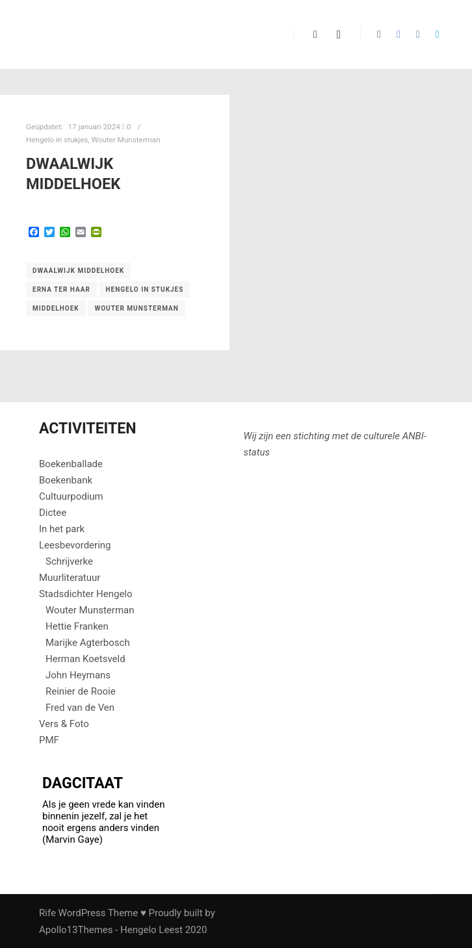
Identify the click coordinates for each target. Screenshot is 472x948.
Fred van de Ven (80, 707)
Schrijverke (69, 561)
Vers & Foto (64, 724)
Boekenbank (65, 480)
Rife (47, 913)
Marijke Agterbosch (88, 642)
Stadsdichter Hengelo (86, 594)
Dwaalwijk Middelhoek (78, 270)
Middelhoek (56, 308)
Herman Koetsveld (85, 659)
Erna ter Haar (61, 289)
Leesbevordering (75, 545)
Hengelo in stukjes (57, 139)
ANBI (413, 436)
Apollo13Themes (76, 930)
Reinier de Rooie (81, 691)
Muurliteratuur (69, 577)
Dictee (52, 513)
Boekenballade (71, 464)
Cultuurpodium (71, 496)
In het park (62, 529)
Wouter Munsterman (126, 139)
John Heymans (78, 675)
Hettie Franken (77, 626)
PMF (49, 740)
